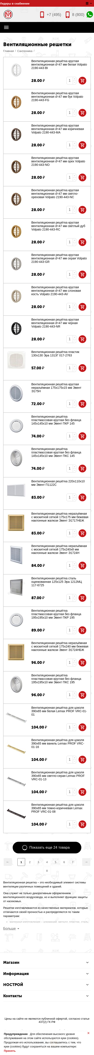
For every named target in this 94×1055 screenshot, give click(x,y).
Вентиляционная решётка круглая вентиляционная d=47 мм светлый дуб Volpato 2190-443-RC (58, 226)
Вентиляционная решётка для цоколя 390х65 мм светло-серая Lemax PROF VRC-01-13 (58, 776)
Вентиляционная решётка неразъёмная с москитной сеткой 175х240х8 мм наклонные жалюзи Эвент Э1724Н (59, 549)
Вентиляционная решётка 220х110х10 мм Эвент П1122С (58, 483)
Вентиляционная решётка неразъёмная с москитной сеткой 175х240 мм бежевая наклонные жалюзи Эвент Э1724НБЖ (59, 646)
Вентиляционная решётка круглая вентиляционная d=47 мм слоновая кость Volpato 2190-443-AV (56, 290)
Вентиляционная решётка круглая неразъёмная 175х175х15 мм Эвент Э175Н (56, 387)
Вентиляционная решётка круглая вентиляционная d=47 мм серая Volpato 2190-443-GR (59, 258)
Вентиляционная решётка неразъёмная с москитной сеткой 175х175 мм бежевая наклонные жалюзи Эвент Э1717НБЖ (59, 517)
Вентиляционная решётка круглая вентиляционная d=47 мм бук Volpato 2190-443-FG (57, 96)
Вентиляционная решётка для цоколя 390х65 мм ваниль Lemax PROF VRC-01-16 (57, 743)
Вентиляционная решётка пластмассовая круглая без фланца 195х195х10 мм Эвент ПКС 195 (56, 679)
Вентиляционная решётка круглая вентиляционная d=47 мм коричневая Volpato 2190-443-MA (57, 129)
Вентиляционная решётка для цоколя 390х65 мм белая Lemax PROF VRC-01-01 (59, 711)
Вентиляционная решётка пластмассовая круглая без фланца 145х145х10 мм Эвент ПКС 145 (56, 452)
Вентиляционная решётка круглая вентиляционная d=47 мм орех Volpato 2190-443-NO (58, 161)
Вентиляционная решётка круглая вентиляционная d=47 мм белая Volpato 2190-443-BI (59, 64)
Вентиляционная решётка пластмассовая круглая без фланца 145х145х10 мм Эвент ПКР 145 (56, 420)
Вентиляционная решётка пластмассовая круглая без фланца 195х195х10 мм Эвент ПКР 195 (56, 614)
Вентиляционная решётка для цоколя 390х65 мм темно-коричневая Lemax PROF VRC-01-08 (57, 808)
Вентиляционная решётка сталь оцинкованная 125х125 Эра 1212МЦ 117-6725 (56, 582)
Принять (10, 1050)
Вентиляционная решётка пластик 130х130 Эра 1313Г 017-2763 (55, 353)
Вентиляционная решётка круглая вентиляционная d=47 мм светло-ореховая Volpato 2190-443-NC (55, 193)
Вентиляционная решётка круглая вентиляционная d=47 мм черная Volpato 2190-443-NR (55, 323)
